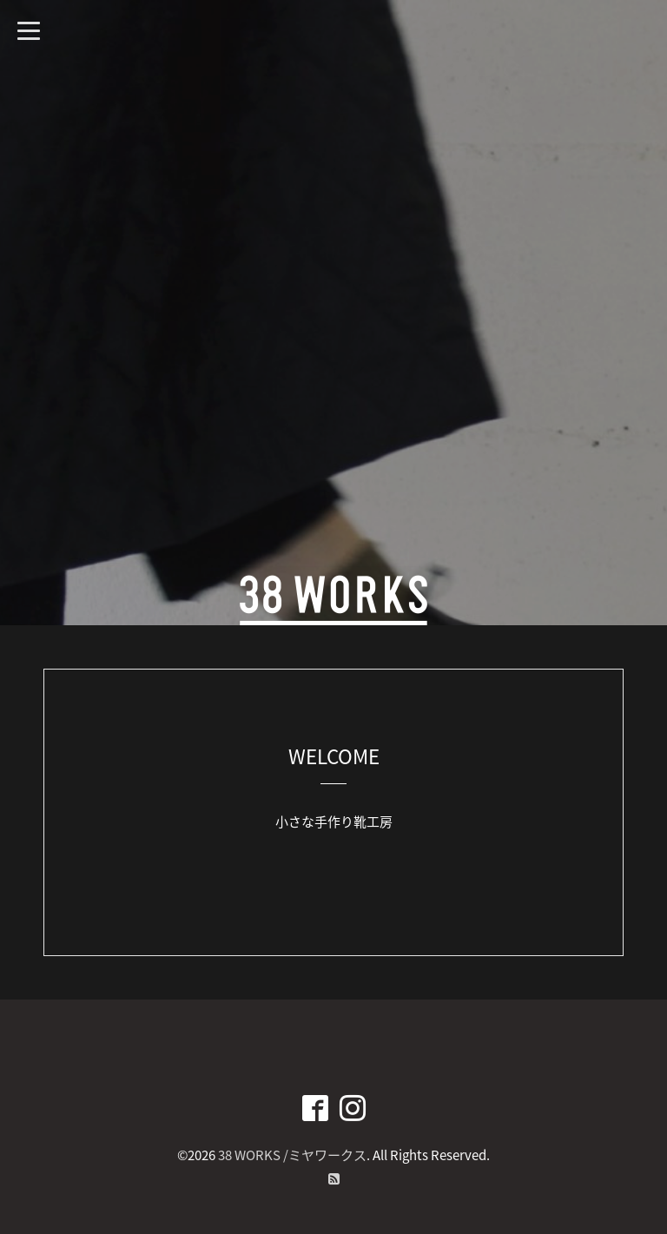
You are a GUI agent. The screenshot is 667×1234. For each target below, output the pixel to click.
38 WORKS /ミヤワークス (292, 1155)
